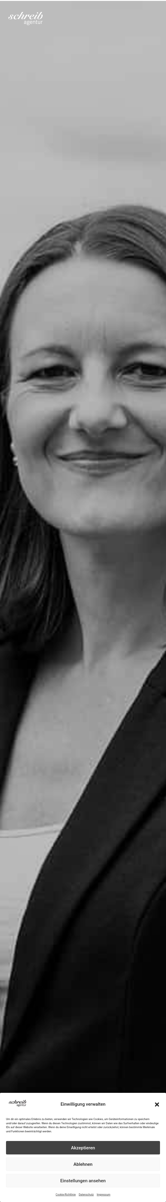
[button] (157, 1104)
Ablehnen (83, 1164)
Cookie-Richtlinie (66, 1194)
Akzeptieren (83, 1148)
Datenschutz (86, 1194)
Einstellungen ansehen (83, 1180)
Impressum (103, 1194)
